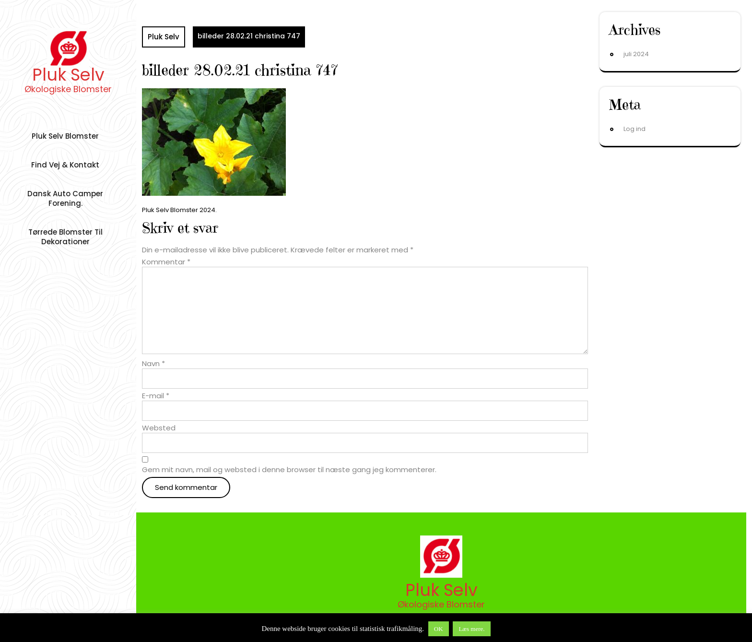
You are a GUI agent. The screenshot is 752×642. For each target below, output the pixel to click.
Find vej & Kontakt (65, 165)
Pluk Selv (68, 74)
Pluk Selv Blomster (65, 136)
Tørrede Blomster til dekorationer (65, 237)
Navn (153, 364)
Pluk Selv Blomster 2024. (179, 209)
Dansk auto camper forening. (65, 198)
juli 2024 (636, 54)
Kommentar (166, 262)
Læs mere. (471, 628)
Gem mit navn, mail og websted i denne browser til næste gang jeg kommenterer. (289, 470)
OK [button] (438, 628)
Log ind (634, 128)
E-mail (155, 396)
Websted (159, 428)
